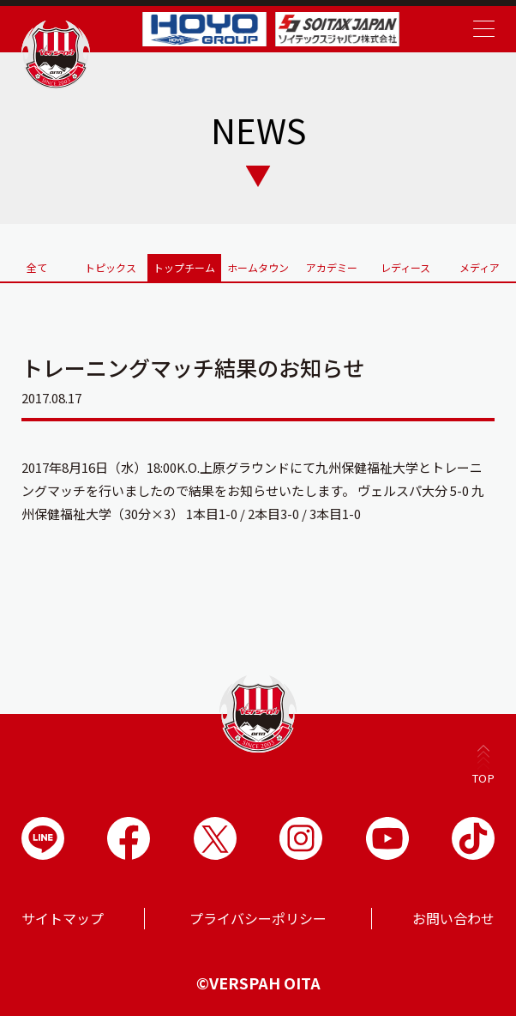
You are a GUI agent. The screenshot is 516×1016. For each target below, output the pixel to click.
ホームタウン (258, 267)
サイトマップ (62, 918)
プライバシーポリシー (258, 918)
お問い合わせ (453, 918)
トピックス (110, 267)
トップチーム (184, 267)
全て (37, 267)
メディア (479, 267)
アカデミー (331, 267)
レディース (405, 267)
